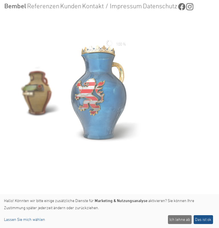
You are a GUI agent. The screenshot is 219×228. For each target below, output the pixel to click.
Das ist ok (203, 219)
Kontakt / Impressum (112, 6)
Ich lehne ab (179, 219)
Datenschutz (160, 6)
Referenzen (43, 6)
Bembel (15, 6)
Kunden (70, 6)
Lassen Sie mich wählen (24, 219)
